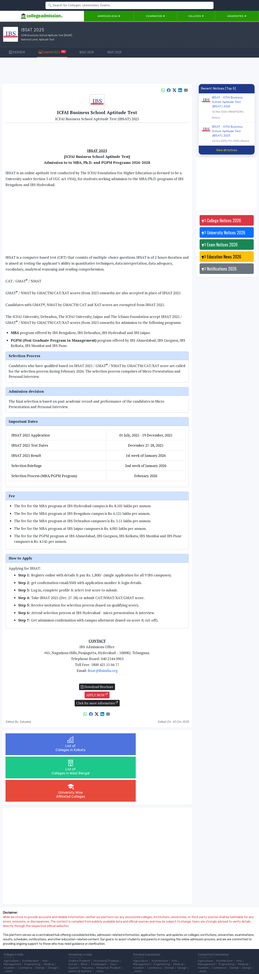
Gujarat (73, 921)
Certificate (11, 943)
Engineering (32, 918)
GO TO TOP (249, 959)
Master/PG (28, 943)
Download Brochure (97, 687)
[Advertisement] (129, 71)
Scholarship (170, 943)
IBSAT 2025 (114, 52)
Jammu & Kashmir (80, 925)
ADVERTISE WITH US (73, 959)
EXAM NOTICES (52, 52)
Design (52, 921)
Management (12, 918)
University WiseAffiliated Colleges (158, 744)
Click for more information (97, 703)
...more (8, 925)
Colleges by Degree (146, 940)
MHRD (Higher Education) (215, 943)
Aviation (9, 921)
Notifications (219, 268)
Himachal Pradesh (108, 921)
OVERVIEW (17, 52)
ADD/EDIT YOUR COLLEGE (102, 959)
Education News (221, 256)
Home (5, 959)
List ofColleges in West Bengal (97, 744)
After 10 (10, 940)
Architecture (30, 914)
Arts (45, 914)
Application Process (146, 947)
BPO (90, 940)
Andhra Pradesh (79, 914)
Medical (49, 918)
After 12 (27, 940)
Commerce (25, 921)
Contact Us (18, 959)
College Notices (221, 220)
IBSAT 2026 (86, 52)
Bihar (84, 918)
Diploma (42, 940)
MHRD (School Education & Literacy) (222, 947)
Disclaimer (33, 959)
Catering (93, 943)
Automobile (76, 943)
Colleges (196, 16)
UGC (212, 940)
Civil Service (110, 943)
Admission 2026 (109, 16)
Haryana (87, 921)
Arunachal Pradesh (106, 914)
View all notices (226, 150)
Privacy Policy (50, 959)
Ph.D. (41, 943)
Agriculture (11, 914)
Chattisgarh (99, 918)
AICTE (202, 940)
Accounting (76, 940)
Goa (113, 918)
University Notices (223, 232)
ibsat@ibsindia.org (103, 670)
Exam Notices (220, 244)
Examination (155, 16)
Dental (40, 921)
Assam (72, 918)
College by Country (146, 943)
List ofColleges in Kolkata (36, 744)
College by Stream (175, 940)
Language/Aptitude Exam (150, 950)
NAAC (223, 940)
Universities (237, 16)
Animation (103, 940)
